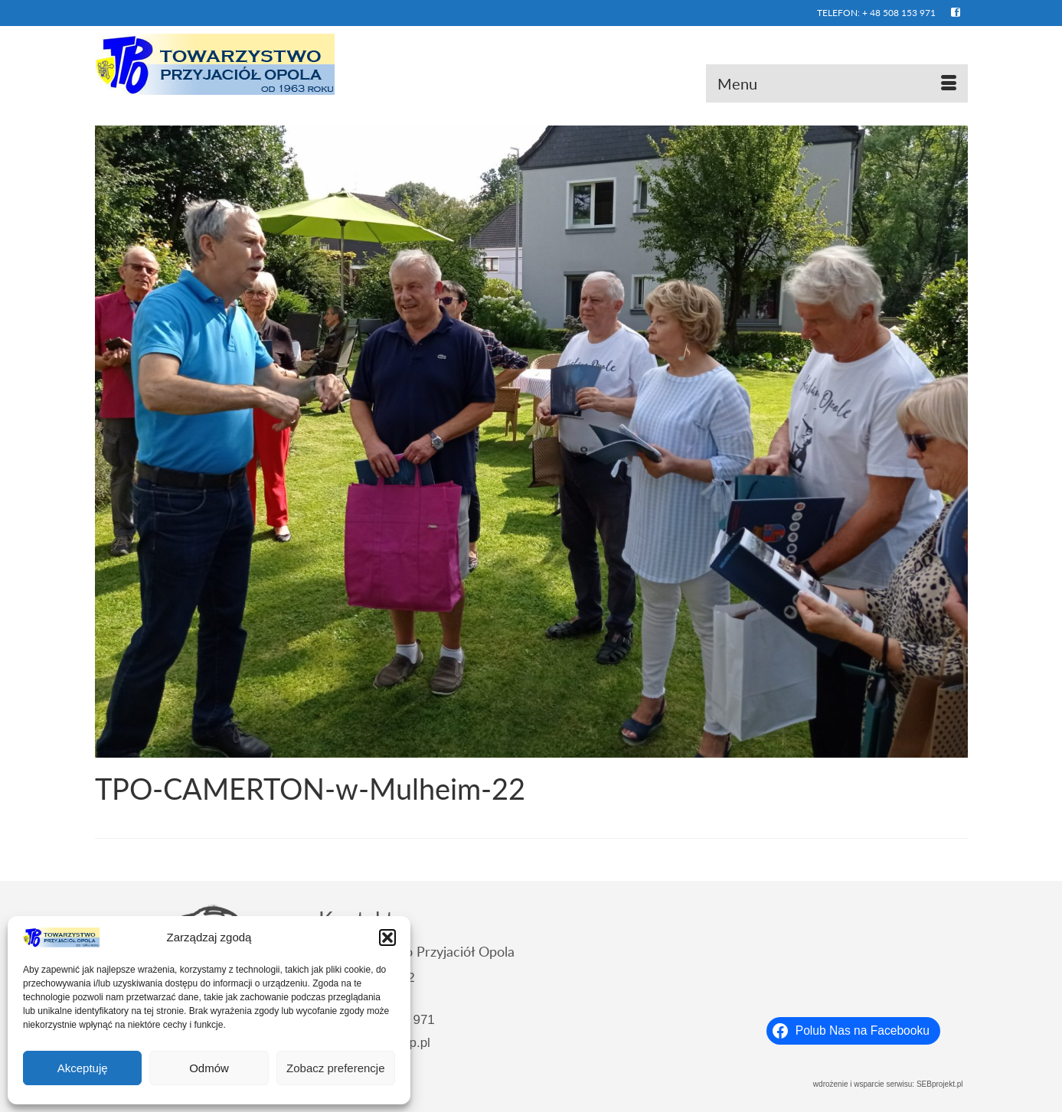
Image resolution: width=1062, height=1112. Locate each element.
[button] (387, 937)
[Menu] (837, 83)
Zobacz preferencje (335, 1067)
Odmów (209, 1067)
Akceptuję (82, 1067)
